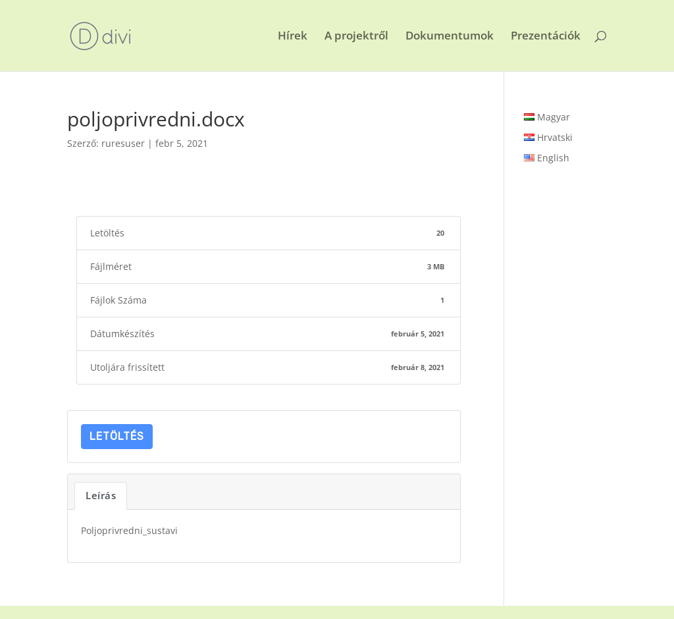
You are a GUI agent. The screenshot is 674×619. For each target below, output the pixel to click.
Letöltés (117, 436)
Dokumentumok (449, 37)
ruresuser (123, 143)
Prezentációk (546, 37)
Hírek (292, 37)
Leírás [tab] (101, 495)
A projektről (356, 37)
